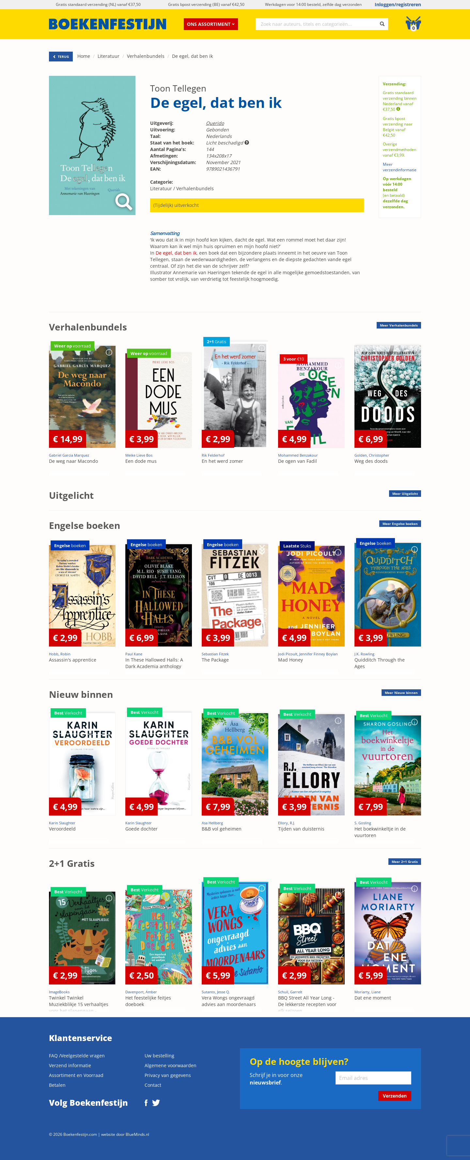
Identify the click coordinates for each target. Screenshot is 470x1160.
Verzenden (395, 1096)
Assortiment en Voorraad (76, 1075)
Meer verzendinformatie (399, 167)
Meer (399, 325)
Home (83, 56)
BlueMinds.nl (137, 1134)
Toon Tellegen (178, 88)
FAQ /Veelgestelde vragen (77, 1055)
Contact (153, 1085)
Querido (215, 123)
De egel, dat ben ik (192, 56)
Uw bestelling (159, 1055)
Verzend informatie (70, 1065)
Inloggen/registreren (398, 4)
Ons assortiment (211, 24)
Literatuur (108, 56)
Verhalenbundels (145, 56)
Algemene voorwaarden (170, 1065)
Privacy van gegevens (168, 1075)
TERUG (61, 56)
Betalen (57, 1085)
